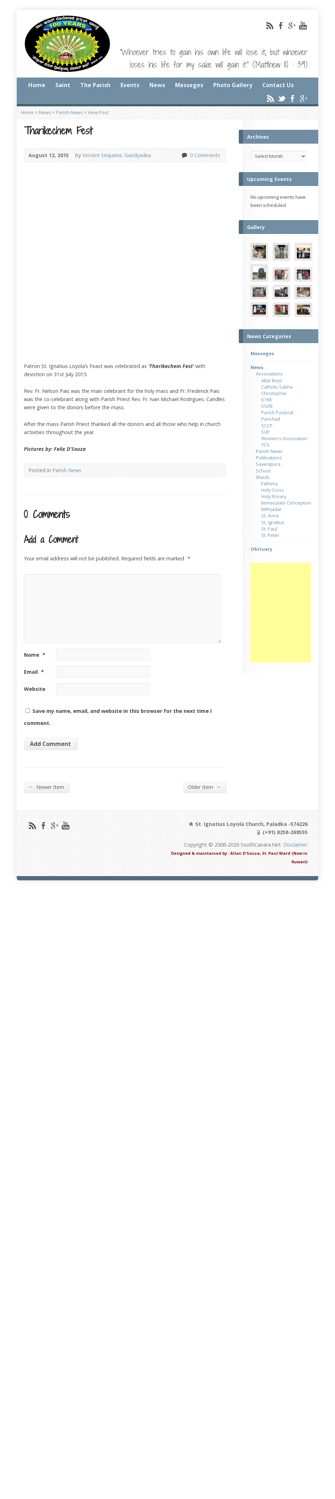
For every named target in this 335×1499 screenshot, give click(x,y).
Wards (263, 477)
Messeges (189, 85)
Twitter (281, 98)
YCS (265, 445)
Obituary (261, 549)
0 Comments (184, 155)
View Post (98, 112)
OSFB (267, 406)
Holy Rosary (273, 496)
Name (34, 654)
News (157, 85)
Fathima (269, 483)
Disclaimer (295, 844)
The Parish (95, 85)
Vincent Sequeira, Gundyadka (116, 155)
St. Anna (270, 515)
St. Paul (269, 529)
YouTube (303, 25)
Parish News (69, 112)
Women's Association (284, 438)
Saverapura (268, 464)
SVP (265, 432)
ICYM (266, 399)
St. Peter (270, 535)
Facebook (281, 25)
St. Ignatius (272, 522)
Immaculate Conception (286, 503)
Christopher (274, 393)
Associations (269, 373)
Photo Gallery (232, 85)
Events (129, 85)
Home (36, 85)
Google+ (292, 25)
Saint (62, 85)
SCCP (267, 425)
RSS (270, 25)
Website (34, 689)
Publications (269, 457)
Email (34, 671)
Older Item (204, 786)
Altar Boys (271, 380)
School (263, 471)
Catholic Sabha (277, 387)
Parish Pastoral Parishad (277, 415)
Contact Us (278, 85)
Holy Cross (272, 490)
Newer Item (46, 786)
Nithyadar (271, 509)
